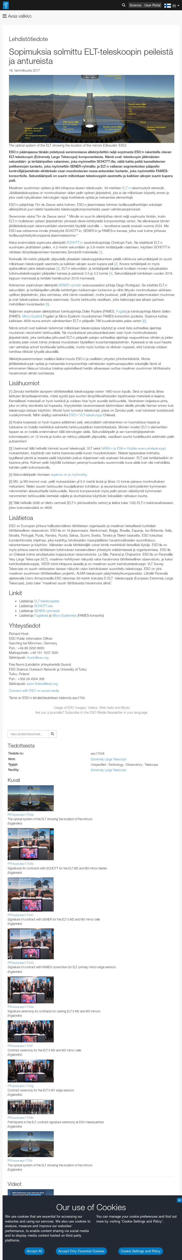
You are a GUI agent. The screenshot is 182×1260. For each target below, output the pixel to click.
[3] (58, 268)
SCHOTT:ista (43, 606)
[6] (144, 321)
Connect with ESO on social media (34, 691)
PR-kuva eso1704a (20, 815)
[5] (47, 304)
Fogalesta (41, 615)
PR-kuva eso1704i (20, 1160)
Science (135, 5)
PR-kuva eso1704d (21, 963)
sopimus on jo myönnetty (69, 474)
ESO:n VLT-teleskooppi (85, 415)
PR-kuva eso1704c (20, 915)
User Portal (152, 5)
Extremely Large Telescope (108, 759)
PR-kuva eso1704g (21, 1086)
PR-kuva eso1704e (20, 1007)
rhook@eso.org (37, 657)
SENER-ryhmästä (47, 611)
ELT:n (126, 188)
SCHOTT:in (75, 242)
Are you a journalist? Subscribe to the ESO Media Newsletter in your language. (91, 712)
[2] (115, 264)
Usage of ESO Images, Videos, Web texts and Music (92, 707)
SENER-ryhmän (70, 285)
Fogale (121, 311)
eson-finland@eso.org (42, 684)
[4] (110, 273)
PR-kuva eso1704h (20, 1118)
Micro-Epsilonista (64, 615)
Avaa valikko (17, 16)
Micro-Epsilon (31, 316)
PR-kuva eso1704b (21, 864)
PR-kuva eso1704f (20, 1046)
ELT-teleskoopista (46, 601)
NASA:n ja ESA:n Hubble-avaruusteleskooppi (133, 448)
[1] (100, 252)
